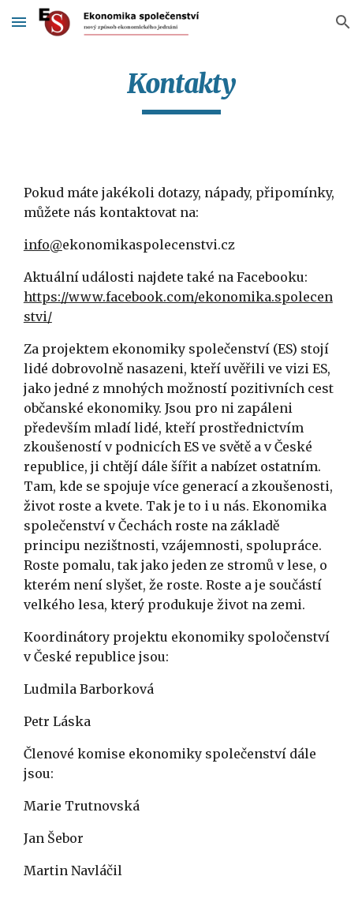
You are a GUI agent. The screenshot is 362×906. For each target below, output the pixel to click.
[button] (19, 21)
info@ (43, 245)
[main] (181, 91)
